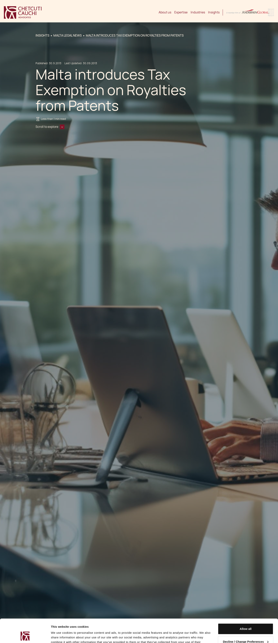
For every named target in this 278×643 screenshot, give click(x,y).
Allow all (246, 606)
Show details (60, 635)
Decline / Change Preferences (245, 619)
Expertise (181, 12)
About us (165, 12)
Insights (214, 12)
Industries (198, 12)
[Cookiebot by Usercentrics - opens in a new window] (25, 635)
